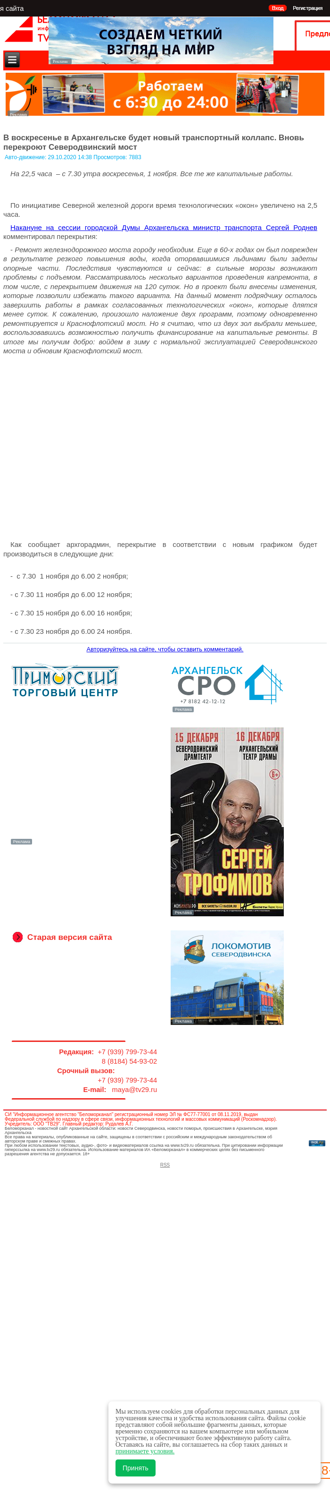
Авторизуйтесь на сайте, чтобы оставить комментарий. (165, 649)
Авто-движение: (26, 157)
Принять (135, 1468)
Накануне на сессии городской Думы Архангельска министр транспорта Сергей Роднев (163, 227)
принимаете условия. (145, 1451)
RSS (165, 1165)
